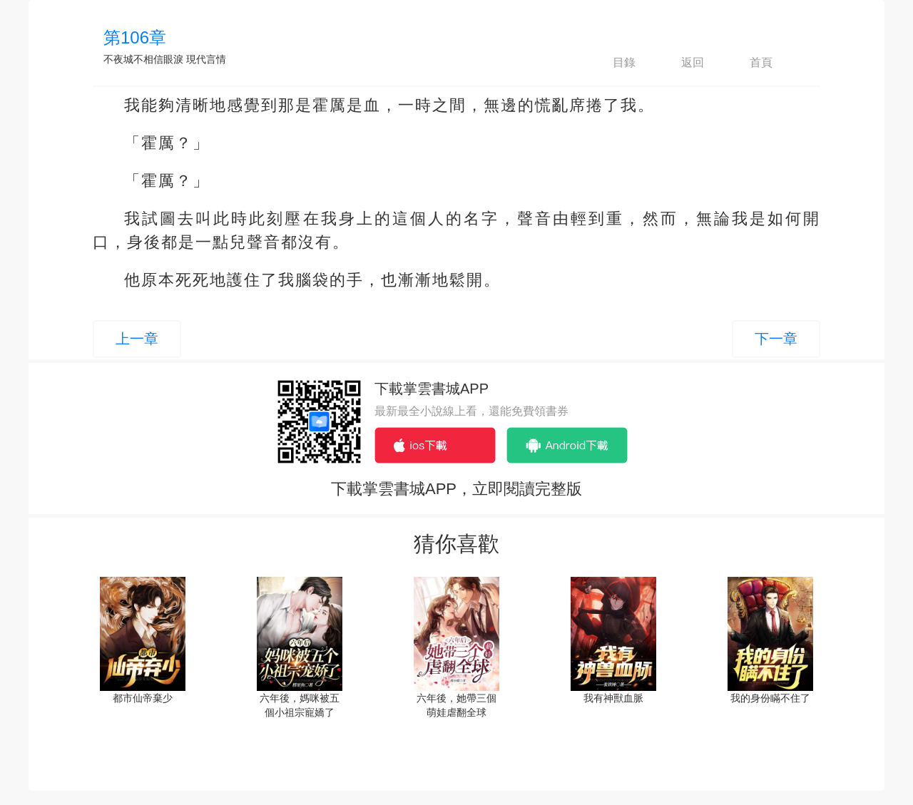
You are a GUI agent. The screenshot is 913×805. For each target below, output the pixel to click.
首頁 (748, 62)
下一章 (776, 339)
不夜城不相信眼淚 (143, 59)
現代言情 (206, 59)
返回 (680, 62)
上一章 (137, 339)
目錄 (612, 62)
